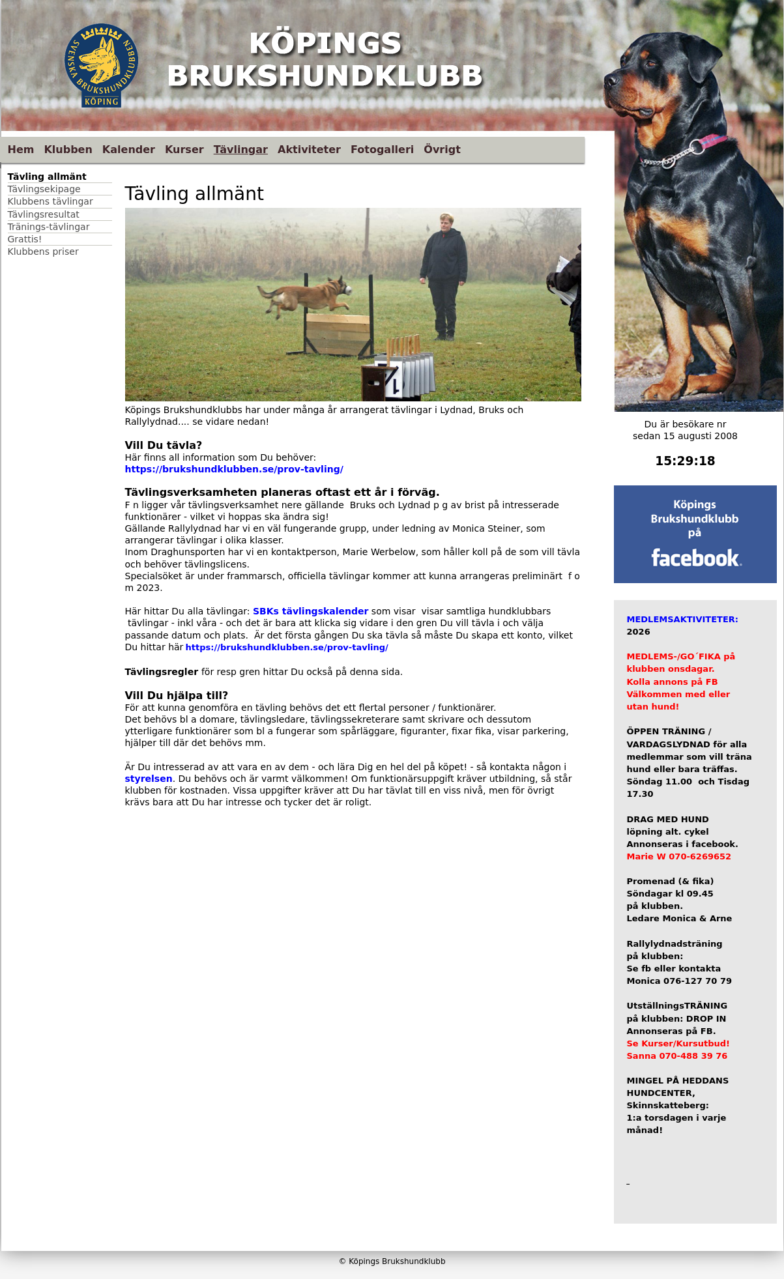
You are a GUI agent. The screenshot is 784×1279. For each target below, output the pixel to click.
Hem (21, 149)
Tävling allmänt (47, 176)
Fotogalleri (382, 149)
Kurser (184, 149)
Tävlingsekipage (44, 189)
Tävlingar (241, 149)
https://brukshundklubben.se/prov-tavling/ (236, 469)
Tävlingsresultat (44, 214)
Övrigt (442, 149)
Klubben (68, 149)
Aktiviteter (309, 149)
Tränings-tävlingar (49, 227)
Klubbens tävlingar (50, 201)
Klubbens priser (43, 251)
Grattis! (25, 239)
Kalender (128, 149)
